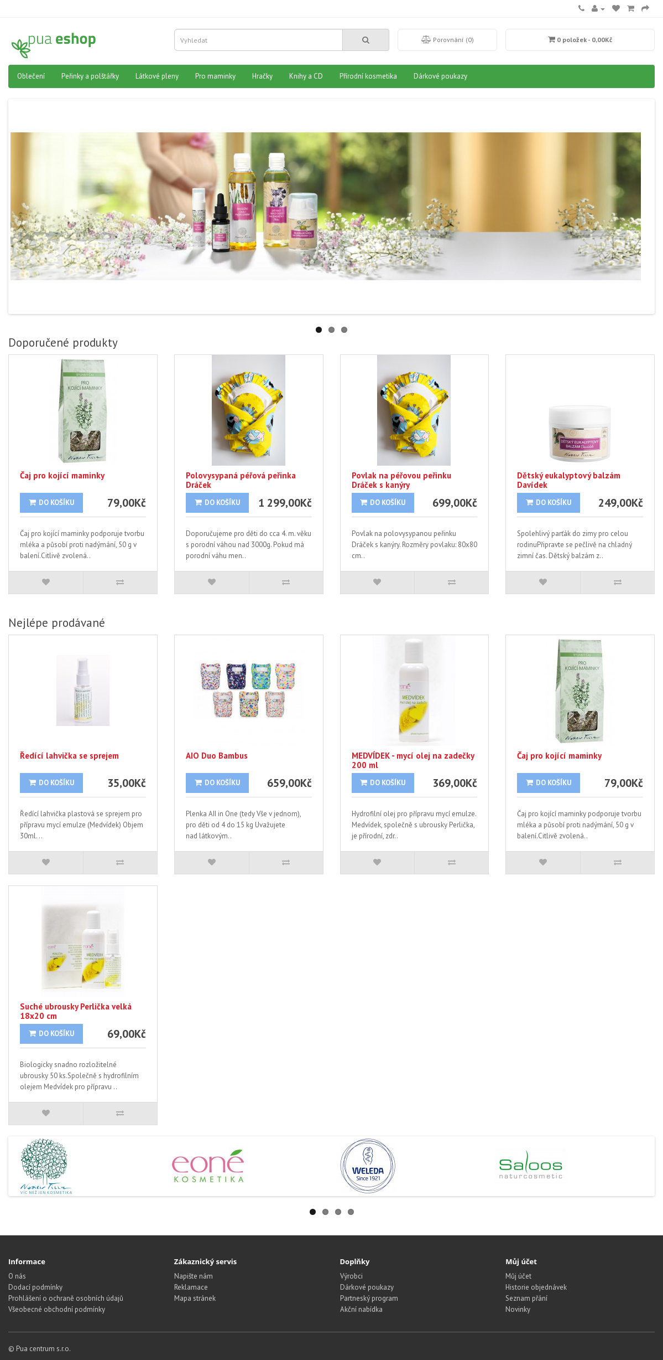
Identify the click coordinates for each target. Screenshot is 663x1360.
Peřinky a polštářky (90, 76)
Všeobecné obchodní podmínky (56, 1309)
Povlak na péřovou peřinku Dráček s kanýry (401, 480)
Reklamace (191, 1287)
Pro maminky (215, 76)
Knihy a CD (306, 76)
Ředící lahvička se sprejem (69, 755)
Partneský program (369, 1298)
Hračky (262, 76)
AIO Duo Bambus (217, 755)
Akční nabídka (361, 1309)
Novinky (517, 1309)
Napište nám (193, 1276)
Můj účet (518, 1276)
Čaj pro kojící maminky (62, 475)
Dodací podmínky (35, 1287)
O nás (17, 1276)
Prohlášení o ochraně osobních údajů (65, 1298)
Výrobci (351, 1276)
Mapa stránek (195, 1298)
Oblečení (31, 76)
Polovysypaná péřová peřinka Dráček (241, 480)
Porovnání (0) (447, 39)
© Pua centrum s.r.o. (39, 1348)
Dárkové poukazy (440, 76)
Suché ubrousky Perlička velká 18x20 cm (76, 1011)
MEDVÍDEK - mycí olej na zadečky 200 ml (413, 760)
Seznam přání (526, 1298)
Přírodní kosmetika (368, 76)
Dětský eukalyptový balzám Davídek (568, 480)
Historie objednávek (536, 1287)
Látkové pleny (157, 76)
